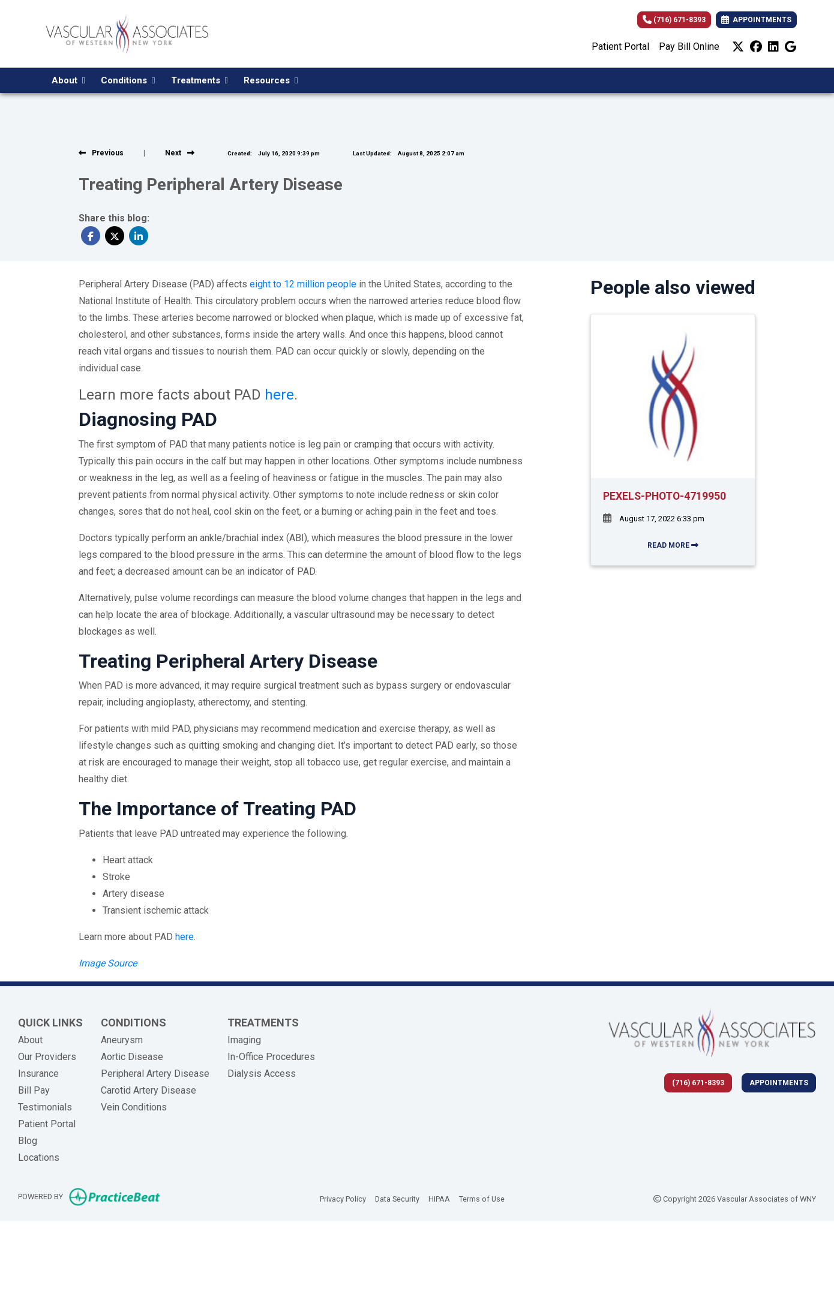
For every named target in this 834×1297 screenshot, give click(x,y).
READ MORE (672, 545)
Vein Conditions (134, 1107)
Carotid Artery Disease (148, 1090)
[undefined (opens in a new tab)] (108, 963)
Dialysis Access (261, 1073)
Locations (38, 1157)
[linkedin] (773, 46)
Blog (27, 1140)
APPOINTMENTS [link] (756, 20)
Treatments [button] (199, 80)
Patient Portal (620, 46)
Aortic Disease (132, 1056)
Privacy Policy (343, 1198)
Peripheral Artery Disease (155, 1073)
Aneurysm (122, 1040)
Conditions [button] (128, 80)
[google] (790, 46)
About (30, 1040)
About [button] (68, 80)
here (279, 394)
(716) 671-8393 (674, 20)
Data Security (397, 1198)
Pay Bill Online (689, 46)
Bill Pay (34, 1090)
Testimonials (45, 1107)
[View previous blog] (101, 153)
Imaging (244, 1040)
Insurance (38, 1073)
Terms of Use (482, 1198)
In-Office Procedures (271, 1056)
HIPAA (439, 1198)
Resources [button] (271, 80)
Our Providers (47, 1056)
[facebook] (756, 46)
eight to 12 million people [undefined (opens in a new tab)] (303, 284)
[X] (738, 46)
